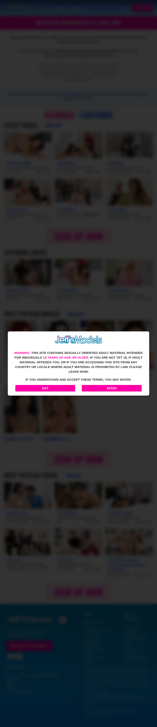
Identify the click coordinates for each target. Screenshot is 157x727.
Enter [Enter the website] (112, 388)
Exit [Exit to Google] (45, 388)
